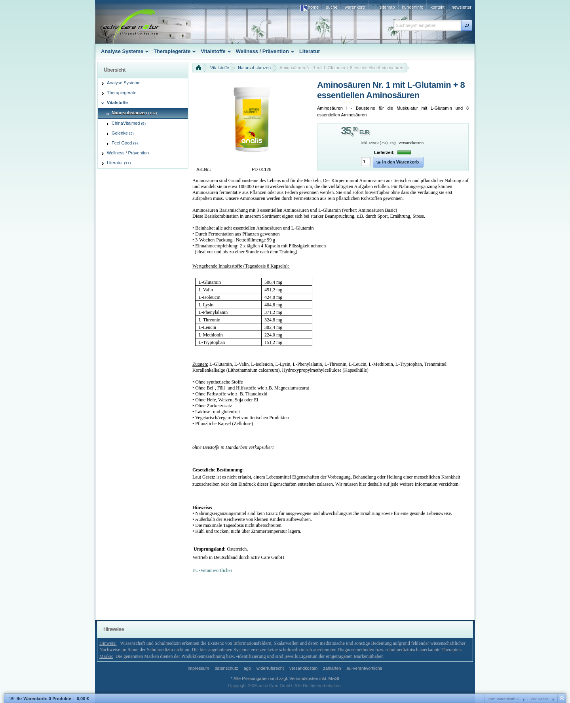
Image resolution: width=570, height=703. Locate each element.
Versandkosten (411, 143)
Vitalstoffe (219, 67)
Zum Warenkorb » (503, 699)
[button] (466, 25)
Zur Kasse (540, 699)
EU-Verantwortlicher (212, 570)
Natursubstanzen (254, 67)
